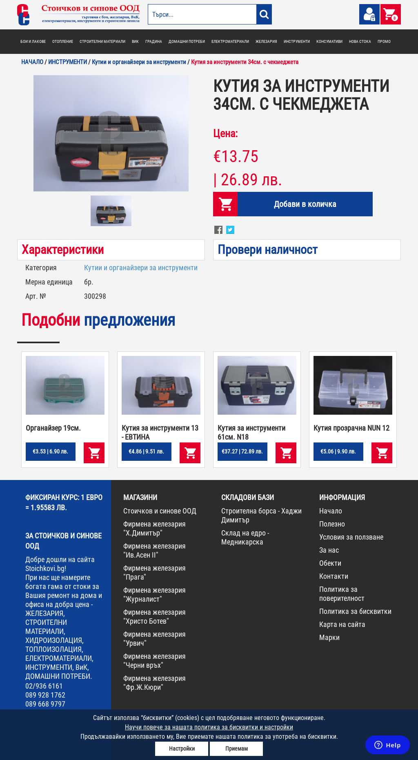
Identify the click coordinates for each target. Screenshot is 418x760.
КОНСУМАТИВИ (329, 41)
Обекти (330, 563)
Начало (330, 511)
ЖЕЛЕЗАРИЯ (266, 41)
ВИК (135, 41)
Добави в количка (305, 204)
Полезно (332, 524)
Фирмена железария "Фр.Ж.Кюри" (154, 682)
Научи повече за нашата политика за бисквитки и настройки (209, 727)
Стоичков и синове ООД (159, 511)
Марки (329, 637)
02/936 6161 (44, 686)
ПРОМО (384, 41)
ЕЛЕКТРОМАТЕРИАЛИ (230, 41)
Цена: (225, 133)
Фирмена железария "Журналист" (154, 594)
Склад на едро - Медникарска (245, 537)
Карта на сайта (342, 624)
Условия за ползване (351, 537)
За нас (329, 550)
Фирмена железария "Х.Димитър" (154, 528)
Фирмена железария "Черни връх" (154, 660)
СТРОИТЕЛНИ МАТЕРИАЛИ (102, 41)
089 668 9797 (45, 704)
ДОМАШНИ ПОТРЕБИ (187, 41)
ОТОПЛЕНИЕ (62, 41)
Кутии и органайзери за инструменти (141, 267)
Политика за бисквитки (355, 611)
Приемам (236, 748)
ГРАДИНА (153, 41)
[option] (111, 133)
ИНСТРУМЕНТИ (297, 41)
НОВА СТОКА (360, 41)
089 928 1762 (45, 695)
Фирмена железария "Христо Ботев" (154, 616)
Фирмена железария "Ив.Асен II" (154, 550)
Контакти (333, 576)
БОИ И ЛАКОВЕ (33, 41)
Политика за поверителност (342, 593)
